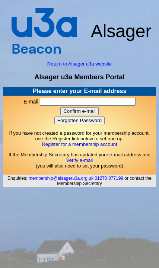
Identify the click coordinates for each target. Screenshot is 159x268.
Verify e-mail (79, 160)
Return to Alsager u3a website (79, 64)
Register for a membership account (79, 144)
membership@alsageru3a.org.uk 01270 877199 (76, 178)
